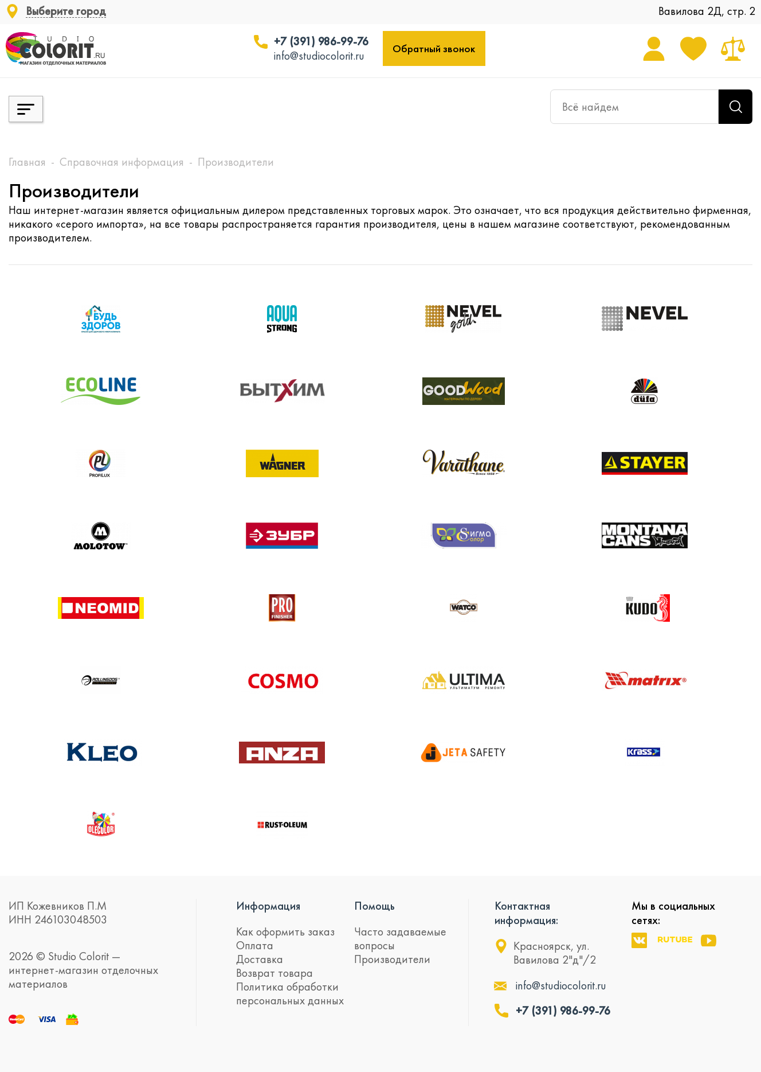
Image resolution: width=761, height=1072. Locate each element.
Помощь (374, 906)
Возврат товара (274, 973)
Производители (392, 959)
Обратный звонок (434, 48)
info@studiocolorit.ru (319, 56)
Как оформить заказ (285, 931)
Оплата (254, 945)
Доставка (259, 959)
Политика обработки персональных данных (290, 993)
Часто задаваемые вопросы (400, 938)
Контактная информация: (526, 913)
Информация (268, 906)
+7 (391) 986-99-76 (321, 41)
